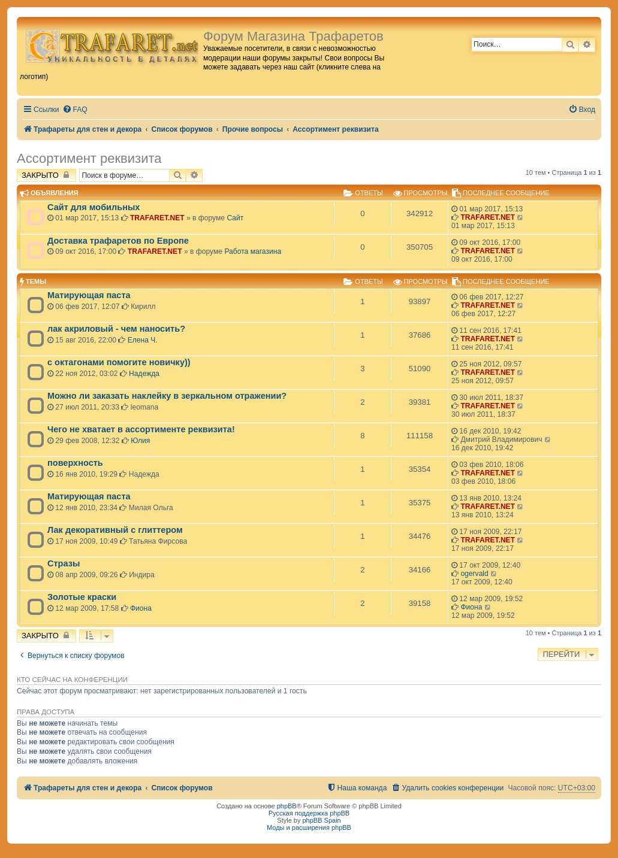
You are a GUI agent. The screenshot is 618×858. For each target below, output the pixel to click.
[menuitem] (75, 110)
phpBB (287, 806)
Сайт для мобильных (93, 207)
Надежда (144, 373)
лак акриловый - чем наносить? (116, 329)
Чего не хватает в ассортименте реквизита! (141, 429)
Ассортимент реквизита (89, 158)
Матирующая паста (89, 295)
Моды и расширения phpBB (309, 827)
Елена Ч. (143, 340)
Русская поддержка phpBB (309, 813)
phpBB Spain (321, 820)
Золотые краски (81, 597)
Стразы (63, 563)
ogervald (474, 573)
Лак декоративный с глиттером (115, 530)
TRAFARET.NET (157, 218)
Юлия (140, 440)
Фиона (141, 608)
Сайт (235, 218)
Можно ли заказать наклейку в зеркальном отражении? (167, 396)
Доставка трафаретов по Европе (118, 240)
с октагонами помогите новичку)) (119, 362)
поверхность (75, 463)
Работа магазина (252, 251)
